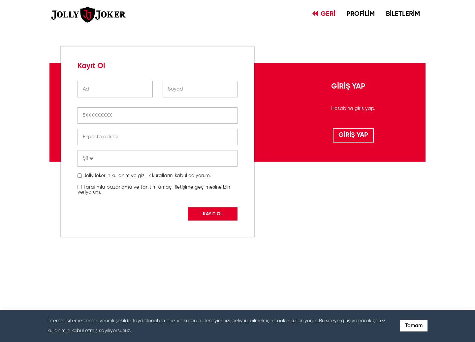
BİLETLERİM (403, 14)
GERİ (323, 13)
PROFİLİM (360, 14)
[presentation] (128, 271)
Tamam (414, 325)
